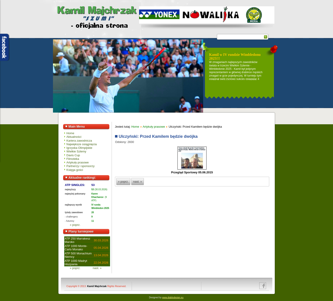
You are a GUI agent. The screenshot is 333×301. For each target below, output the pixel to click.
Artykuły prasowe (78, 162)
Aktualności (74, 136)
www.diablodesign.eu (172, 297)
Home (70, 133)
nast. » (97, 268)
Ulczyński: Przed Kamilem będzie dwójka (158, 136)
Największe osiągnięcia (82, 144)
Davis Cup (73, 155)
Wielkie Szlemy (76, 151)
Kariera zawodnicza (79, 140)
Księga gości (75, 170)
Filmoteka (73, 159)
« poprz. (75, 224)
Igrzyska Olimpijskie (79, 147)
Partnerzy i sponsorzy (81, 166)
